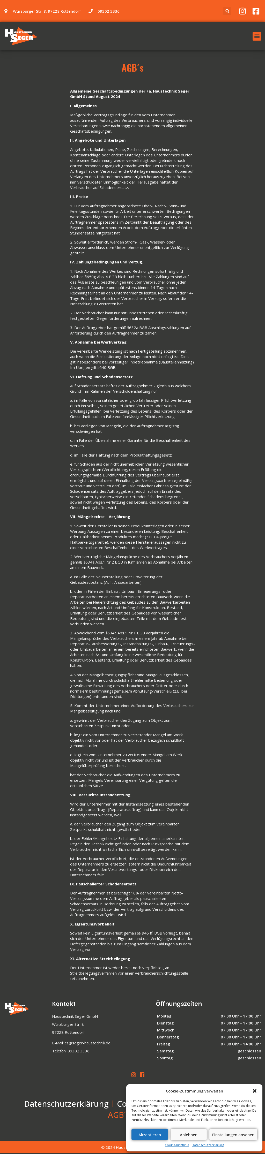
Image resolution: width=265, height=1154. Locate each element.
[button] (254, 1091)
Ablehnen (188, 1134)
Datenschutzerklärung (208, 1145)
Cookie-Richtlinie (177, 1145)
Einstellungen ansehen (233, 1134)
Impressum (102, 1115)
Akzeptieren (149, 1134)
